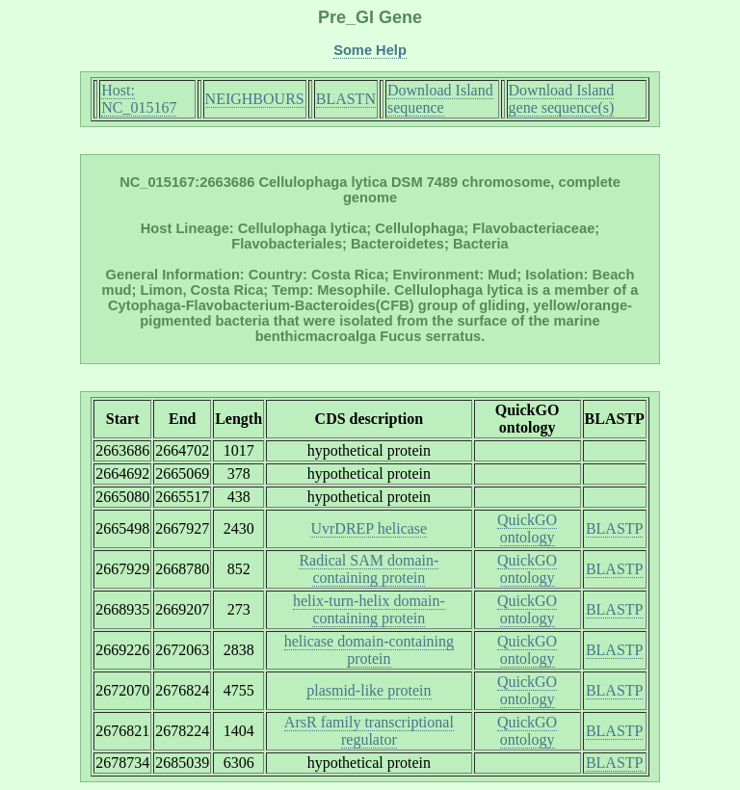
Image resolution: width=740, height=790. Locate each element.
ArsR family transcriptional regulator (369, 731)
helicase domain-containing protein (369, 650)
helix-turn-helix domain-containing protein (369, 609)
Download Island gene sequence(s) (562, 99)
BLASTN (346, 99)
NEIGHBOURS (254, 99)
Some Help (370, 50)
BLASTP (615, 528)
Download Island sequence (440, 99)
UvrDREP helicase (368, 528)
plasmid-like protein (368, 690)
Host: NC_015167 (138, 99)
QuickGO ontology (527, 528)
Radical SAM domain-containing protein (368, 569)
